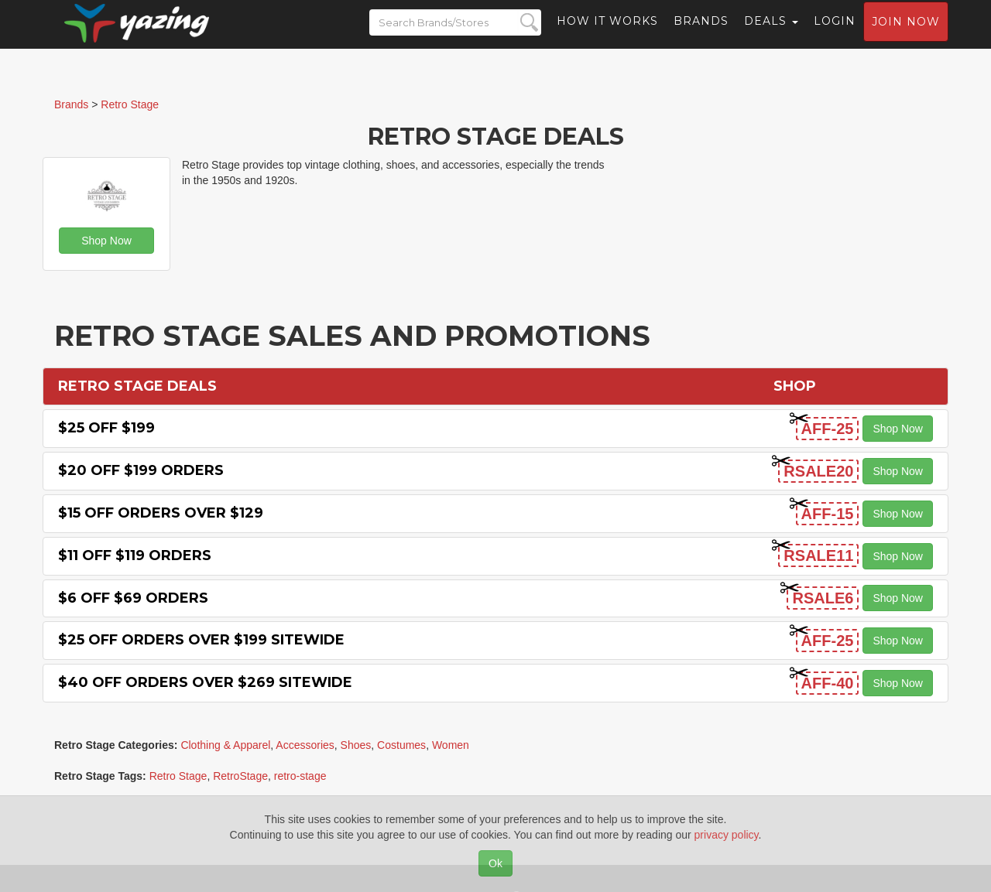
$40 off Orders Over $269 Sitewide (205, 682)
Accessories (305, 745)
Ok (495, 863)
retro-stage (300, 776)
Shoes (356, 745)
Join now (906, 36)
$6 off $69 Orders (133, 598)
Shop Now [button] (106, 240)
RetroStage (240, 776)
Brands (701, 35)
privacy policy (726, 835)
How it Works (607, 35)
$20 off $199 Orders (141, 470)
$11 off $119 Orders (134, 555)
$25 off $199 (106, 427)
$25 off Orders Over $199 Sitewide (201, 639)
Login (835, 35)
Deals (771, 35)
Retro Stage (178, 776)
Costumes (401, 745)
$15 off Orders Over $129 (160, 512)
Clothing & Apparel (225, 745)
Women (450, 745)
